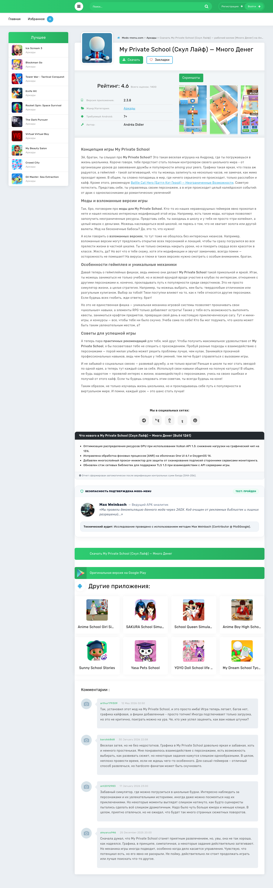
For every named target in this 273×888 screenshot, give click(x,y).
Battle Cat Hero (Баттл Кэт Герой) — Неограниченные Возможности (182, 183)
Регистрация (232, 6)
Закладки (160, 60)
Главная (15, 19)
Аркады (129, 108)
